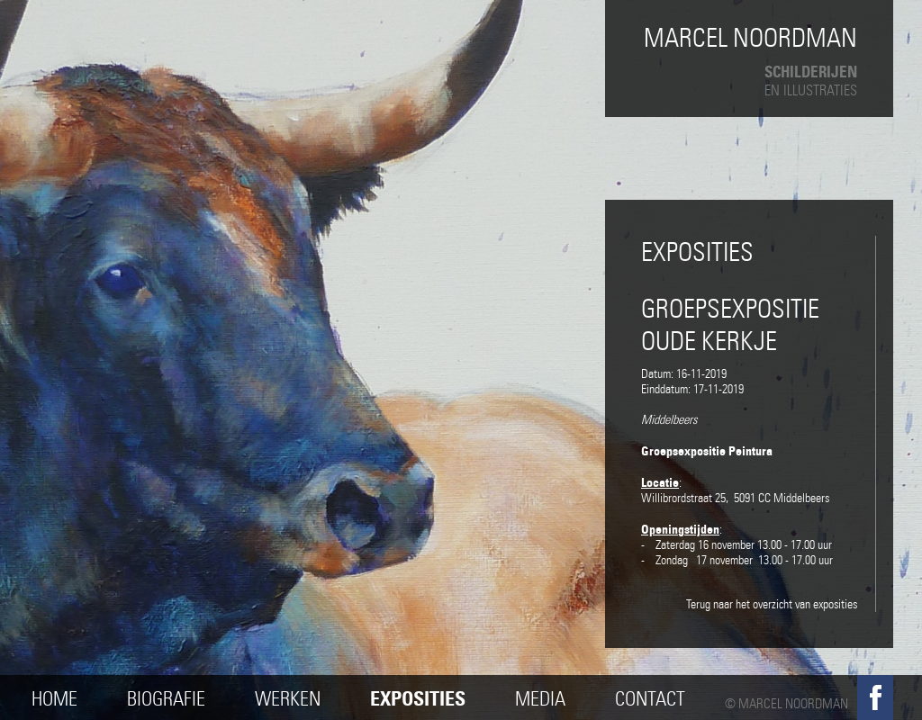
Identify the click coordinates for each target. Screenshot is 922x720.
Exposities (418, 699)
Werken (288, 699)
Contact (650, 699)
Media (540, 699)
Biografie (166, 699)
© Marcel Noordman (786, 704)
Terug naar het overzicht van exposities (771, 604)
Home (54, 699)
